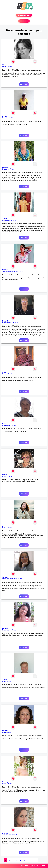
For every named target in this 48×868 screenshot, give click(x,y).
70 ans (12, 169)
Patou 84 (5, 167)
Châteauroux (6, 425)
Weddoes (5, 65)
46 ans (10, 783)
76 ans (9, 476)
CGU (26, 866)
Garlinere (5, 577)
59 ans (9, 527)
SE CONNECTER (24, 21)
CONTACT (43, 866)
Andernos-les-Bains (8, 835)
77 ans (17, 323)
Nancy (4, 67)
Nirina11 (5, 628)
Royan (4, 476)
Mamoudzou (6, 630)
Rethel (4, 527)
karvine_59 (5, 782)
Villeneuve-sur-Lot (8, 323)
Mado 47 (5, 321)
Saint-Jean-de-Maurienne (10, 271)
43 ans (9, 732)
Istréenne (5, 731)
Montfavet (5, 169)
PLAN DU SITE (34, 866)
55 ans (14, 630)
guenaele (5, 526)
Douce (4, 423)
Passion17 (5, 474)
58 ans (13, 118)
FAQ (22, 866)
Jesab (4, 372)
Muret (4, 681)
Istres (4, 732)
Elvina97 (5, 116)
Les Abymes (6, 220)
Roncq (4, 783)
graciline (5, 833)
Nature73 (5, 270)
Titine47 (5, 218)
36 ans (18, 835)
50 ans (9, 67)
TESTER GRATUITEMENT (24, 15)
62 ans (9, 681)
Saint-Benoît (6, 118)
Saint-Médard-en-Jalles (9, 579)
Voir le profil (24, 84)
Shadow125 (6, 679)
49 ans (13, 220)
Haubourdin (6, 374)
